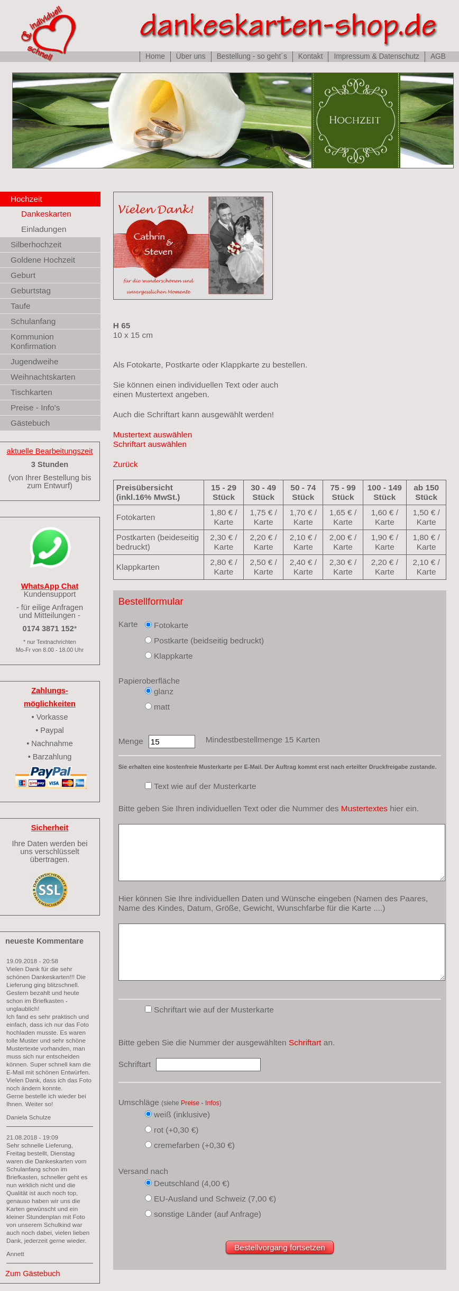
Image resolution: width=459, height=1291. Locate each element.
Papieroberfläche (149, 680)
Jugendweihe (34, 361)
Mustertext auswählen (152, 434)
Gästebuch (30, 422)
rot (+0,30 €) (176, 1129)
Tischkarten (31, 392)
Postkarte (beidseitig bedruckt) (209, 640)
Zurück (125, 464)
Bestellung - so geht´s (252, 56)
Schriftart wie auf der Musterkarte (214, 1009)
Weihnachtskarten (43, 376)
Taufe (21, 305)
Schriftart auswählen (150, 444)
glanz (163, 691)
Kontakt (310, 56)
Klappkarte (173, 655)
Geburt (23, 275)
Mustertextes (364, 808)
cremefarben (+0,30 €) (194, 1145)
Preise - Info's (35, 407)
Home (155, 56)
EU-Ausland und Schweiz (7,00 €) (215, 1198)
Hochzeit (26, 198)
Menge (130, 741)
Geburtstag (31, 290)
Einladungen (44, 229)
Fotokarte (171, 625)
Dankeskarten (46, 213)
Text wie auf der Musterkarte (205, 786)
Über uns (191, 56)
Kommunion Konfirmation (33, 341)
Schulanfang (33, 321)
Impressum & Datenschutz (376, 56)
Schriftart (305, 1042)
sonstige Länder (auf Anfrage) (207, 1213)
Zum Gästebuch (32, 1273)
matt (162, 706)
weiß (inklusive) (182, 1114)
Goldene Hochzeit (43, 259)
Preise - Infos (200, 1103)
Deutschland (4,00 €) (191, 1183)
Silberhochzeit (36, 244)
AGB (438, 56)
